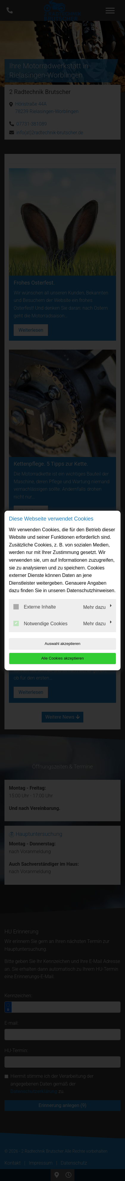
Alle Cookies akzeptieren (62, 658)
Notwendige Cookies (40, 623)
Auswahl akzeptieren (62, 643)
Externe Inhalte (34, 606)
